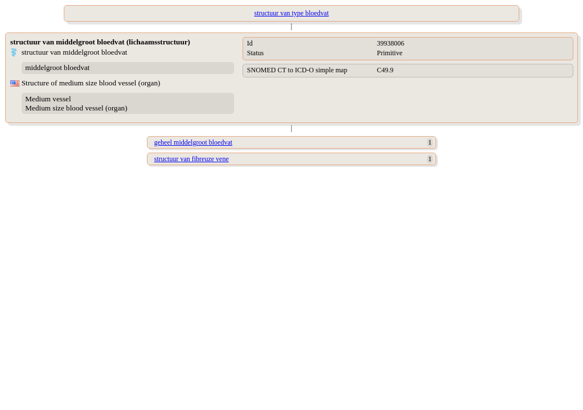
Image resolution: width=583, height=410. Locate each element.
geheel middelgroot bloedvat (193, 142)
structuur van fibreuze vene (191, 159)
